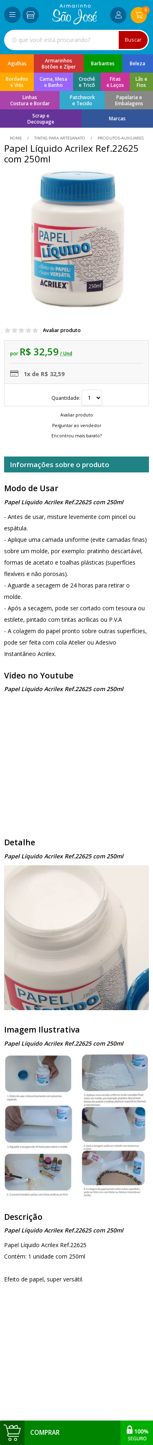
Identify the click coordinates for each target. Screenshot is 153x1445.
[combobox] (76, 40)
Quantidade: (76, 397)
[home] (74, 22)
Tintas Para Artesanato (59, 138)
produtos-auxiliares (120, 138)
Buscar (133, 39)
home (16, 138)
